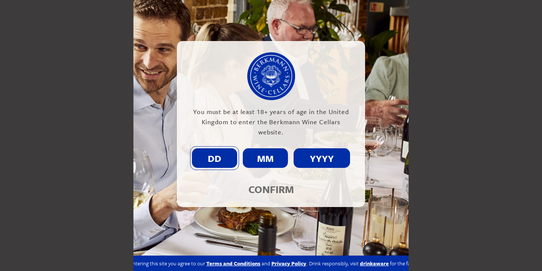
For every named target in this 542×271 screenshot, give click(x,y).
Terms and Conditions (233, 263)
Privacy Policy (288, 263)
